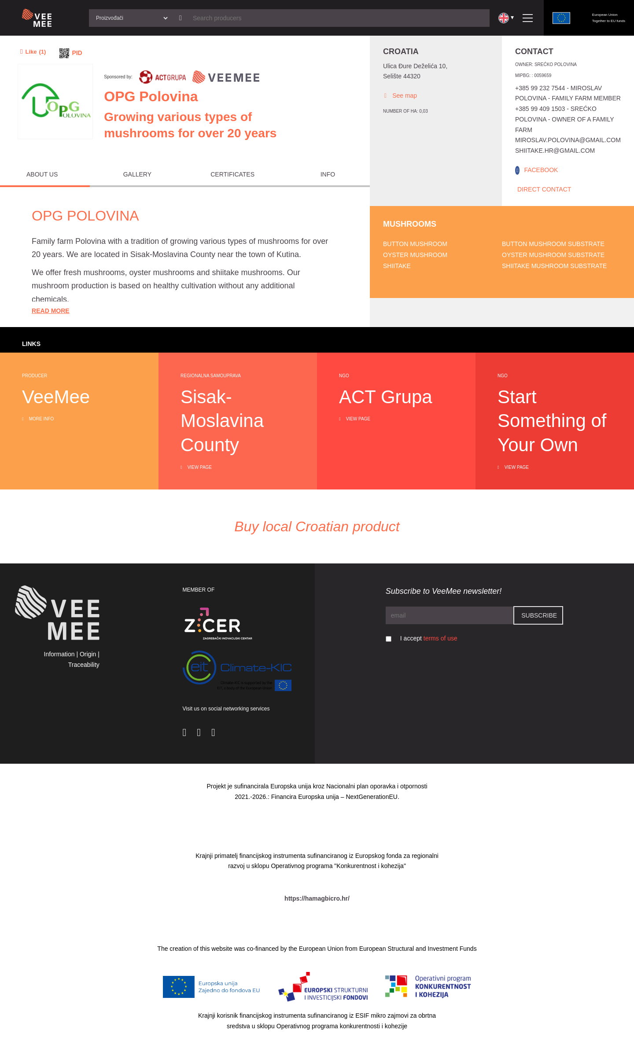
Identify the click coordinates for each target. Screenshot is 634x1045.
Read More (51, 310)
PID (77, 52)
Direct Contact (544, 189)
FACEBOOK (541, 169)
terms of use (440, 638)
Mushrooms (409, 224)
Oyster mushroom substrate (553, 254)
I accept (428, 638)
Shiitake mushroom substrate (554, 265)
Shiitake (397, 265)
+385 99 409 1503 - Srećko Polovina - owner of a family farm (564, 119)
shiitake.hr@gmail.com (555, 150)
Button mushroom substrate (553, 243)
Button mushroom (415, 243)
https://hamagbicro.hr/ (317, 898)
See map (400, 95)
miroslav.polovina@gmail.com (568, 140)
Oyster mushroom (415, 254)
